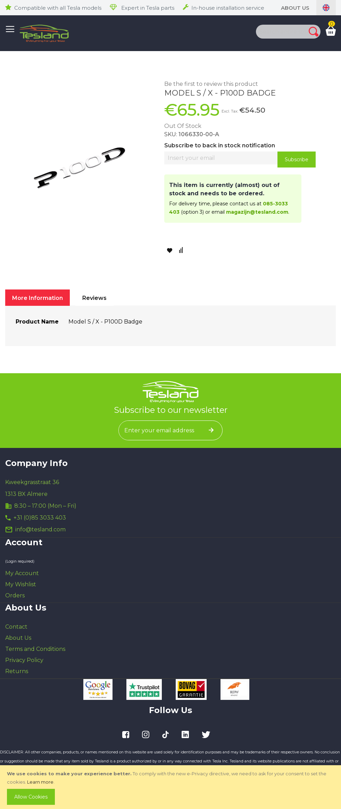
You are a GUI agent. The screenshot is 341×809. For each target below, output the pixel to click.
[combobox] (275, 32)
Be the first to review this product (211, 84)
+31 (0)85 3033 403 (40, 517)
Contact (16, 626)
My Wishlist (20, 584)
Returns (16, 671)
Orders (15, 595)
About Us (295, 8)
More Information (37, 298)
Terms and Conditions (35, 649)
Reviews (94, 298)
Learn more (40, 782)
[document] (171, 787)
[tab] (37, 297)
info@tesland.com (40, 529)
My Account (22, 573)
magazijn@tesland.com (257, 212)
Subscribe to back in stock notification (219, 145)
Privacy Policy (24, 660)
